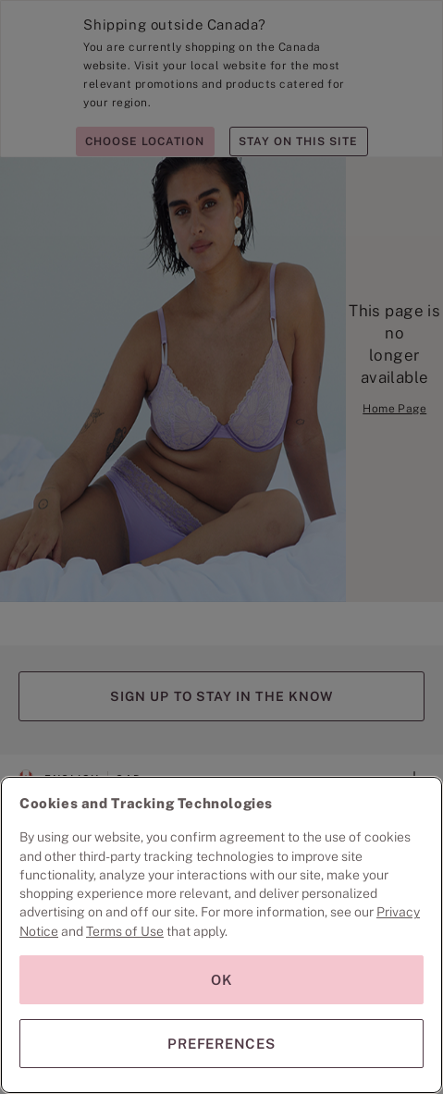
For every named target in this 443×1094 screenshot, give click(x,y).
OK (222, 980)
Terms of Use (125, 931)
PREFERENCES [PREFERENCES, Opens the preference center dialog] (221, 1043)
